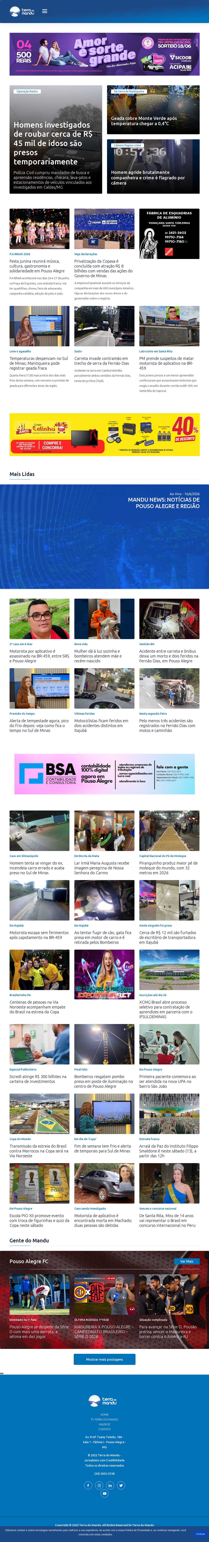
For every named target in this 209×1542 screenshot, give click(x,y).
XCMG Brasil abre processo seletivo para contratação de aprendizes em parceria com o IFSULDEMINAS (165, 1009)
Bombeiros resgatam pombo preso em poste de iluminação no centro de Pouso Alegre (103, 1081)
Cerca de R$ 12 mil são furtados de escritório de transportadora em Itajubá (167, 937)
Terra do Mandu (143, 1525)
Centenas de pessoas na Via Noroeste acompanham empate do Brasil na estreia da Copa (37, 1007)
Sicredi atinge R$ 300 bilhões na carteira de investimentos (38, 1079)
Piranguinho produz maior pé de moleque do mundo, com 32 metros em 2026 (168, 868)
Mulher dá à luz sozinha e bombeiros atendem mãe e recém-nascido (98, 656)
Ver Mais (186, 1261)
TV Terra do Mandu (104, 1419)
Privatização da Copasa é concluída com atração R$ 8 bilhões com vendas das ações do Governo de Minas (103, 268)
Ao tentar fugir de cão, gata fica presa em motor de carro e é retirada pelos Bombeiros (102, 937)
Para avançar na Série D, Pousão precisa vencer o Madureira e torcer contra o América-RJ (168, 1331)
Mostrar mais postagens (104, 1359)
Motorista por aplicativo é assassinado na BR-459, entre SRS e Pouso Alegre (39, 656)
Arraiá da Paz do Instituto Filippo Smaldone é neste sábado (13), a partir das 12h (168, 1151)
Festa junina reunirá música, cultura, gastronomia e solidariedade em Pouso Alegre (37, 266)
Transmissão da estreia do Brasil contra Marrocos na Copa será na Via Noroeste (39, 1151)
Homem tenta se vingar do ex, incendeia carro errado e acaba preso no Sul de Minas (37, 868)
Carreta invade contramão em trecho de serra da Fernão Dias (101, 361)
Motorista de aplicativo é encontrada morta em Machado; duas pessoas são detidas (103, 1220)
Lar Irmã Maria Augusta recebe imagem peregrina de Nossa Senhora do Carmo (101, 868)
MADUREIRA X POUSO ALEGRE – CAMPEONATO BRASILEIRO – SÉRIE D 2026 (104, 1331)
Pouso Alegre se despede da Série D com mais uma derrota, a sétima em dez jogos (39, 1331)
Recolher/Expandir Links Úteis (1, 1373)
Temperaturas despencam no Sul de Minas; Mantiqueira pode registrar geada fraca (39, 363)
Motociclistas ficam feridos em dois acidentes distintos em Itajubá (101, 725)
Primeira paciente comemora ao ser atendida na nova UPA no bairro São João (167, 1081)
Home (105, 1414)
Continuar (200, 1534)
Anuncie (104, 1424)
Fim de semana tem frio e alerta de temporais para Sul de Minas (102, 1148)
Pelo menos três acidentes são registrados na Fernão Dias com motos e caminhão (167, 725)
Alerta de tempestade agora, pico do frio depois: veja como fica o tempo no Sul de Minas (39, 725)
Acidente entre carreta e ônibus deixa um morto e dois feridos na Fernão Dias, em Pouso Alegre (168, 656)
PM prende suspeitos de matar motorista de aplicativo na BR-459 (166, 363)
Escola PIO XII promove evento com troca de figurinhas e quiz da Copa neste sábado (39, 1220)
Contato (104, 1429)
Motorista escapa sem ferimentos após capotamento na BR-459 (39, 935)
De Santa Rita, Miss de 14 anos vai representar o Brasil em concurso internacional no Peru (167, 1220)
